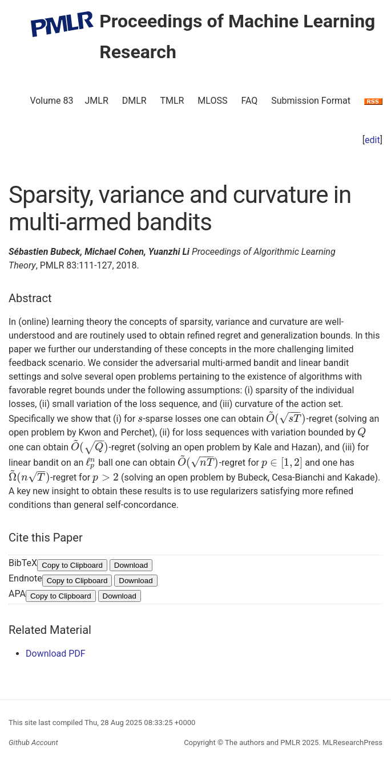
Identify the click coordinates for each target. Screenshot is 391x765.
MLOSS (212, 100)
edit (372, 140)
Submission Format (310, 100)
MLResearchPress (351, 742)
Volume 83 (51, 100)
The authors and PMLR (262, 742)
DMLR (134, 100)
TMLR (172, 100)
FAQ (249, 100)
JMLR (96, 100)
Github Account (33, 742)
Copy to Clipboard (72, 565)
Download (131, 565)
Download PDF (56, 653)
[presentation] (140, 418)
